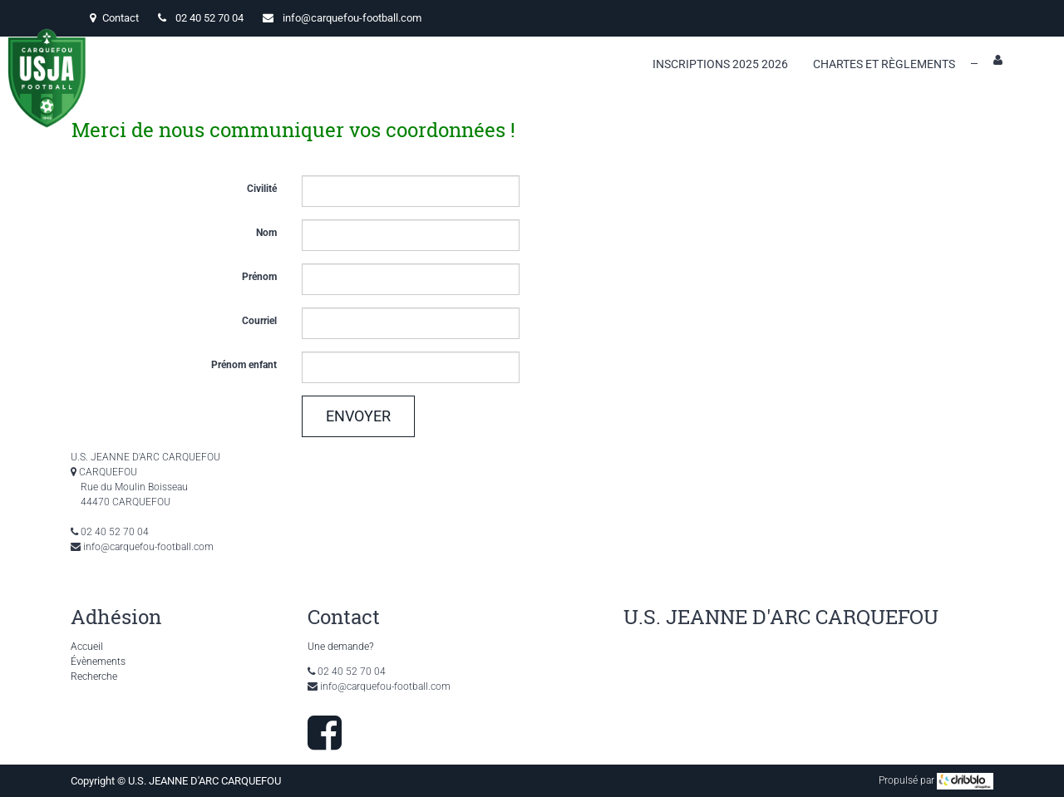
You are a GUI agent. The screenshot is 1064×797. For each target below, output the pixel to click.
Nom (266, 233)
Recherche (94, 676)
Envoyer (358, 416)
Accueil (87, 646)
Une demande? (340, 646)
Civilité (262, 188)
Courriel (259, 321)
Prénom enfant (244, 365)
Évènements (98, 661)
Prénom (259, 277)
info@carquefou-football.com (352, 18)
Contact (114, 18)
